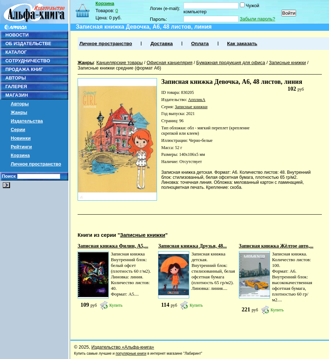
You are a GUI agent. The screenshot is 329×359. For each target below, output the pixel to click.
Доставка (162, 43)
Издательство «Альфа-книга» (123, 347)
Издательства (27, 121)
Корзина (20, 155)
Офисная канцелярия (169, 62)
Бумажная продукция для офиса (230, 62)
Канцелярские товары (119, 62)
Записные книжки (287, 62)
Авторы (20, 103)
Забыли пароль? (257, 18)
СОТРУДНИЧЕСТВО (27, 60)
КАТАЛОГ (16, 52)
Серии (18, 129)
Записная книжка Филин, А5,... (113, 246)
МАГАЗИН (16, 95)
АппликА (196, 99)
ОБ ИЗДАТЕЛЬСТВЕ (28, 43)
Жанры (19, 112)
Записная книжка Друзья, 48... (192, 246)
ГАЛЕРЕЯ (16, 86)
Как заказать (242, 43)
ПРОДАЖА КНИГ (24, 69)
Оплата (199, 43)
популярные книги (131, 353)
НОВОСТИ (17, 35)
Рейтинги (21, 146)
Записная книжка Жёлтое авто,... (276, 246)
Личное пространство (36, 164)
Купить (116, 305)
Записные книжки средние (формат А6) (119, 68)
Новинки (21, 138)
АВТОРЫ (15, 78)
